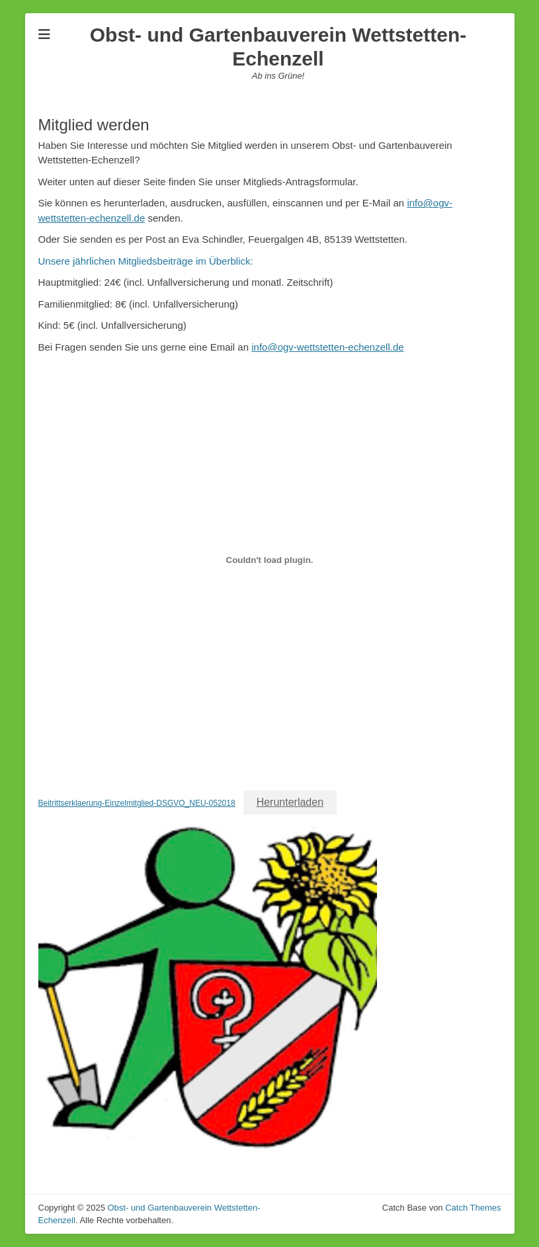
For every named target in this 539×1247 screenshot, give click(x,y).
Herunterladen (290, 802)
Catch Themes (473, 1208)
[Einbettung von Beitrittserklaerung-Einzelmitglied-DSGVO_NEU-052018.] (269, 559)
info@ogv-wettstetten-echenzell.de (327, 347)
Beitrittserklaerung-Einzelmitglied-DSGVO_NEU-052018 (136, 803)
